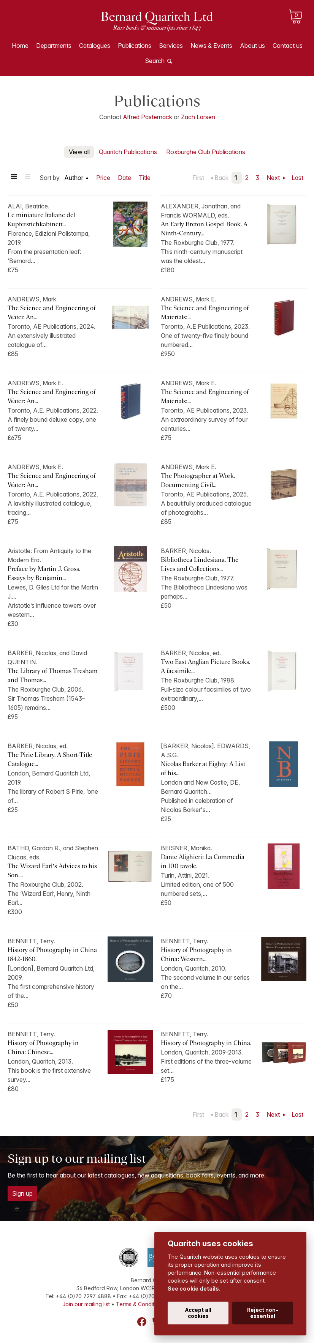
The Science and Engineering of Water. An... (51, 312)
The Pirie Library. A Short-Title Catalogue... (50, 759)
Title (145, 177)
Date (124, 177)
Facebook (141, 1321)
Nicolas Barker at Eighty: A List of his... (203, 768)
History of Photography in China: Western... (196, 954)
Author (73, 177)
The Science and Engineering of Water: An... (51, 396)
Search (155, 61)
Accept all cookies (198, 1313)
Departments (53, 45)
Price (103, 177)
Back (221, 177)
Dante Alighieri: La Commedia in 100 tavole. (202, 861)
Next (273, 177)
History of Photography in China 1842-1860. (52, 954)
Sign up (22, 1193)
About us (252, 45)
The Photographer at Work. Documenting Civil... (198, 480)
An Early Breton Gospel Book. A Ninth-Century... (204, 229)
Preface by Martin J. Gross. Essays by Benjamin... (44, 573)
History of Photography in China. (206, 1043)
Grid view (14, 177)
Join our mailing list (86, 1304)
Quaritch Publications (128, 152)
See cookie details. (194, 1288)
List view (27, 177)
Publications (134, 45)
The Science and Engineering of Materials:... (205, 312)
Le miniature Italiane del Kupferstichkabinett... (41, 219)
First (198, 177)
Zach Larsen (198, 117)
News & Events (211, 45)
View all (79, 152)
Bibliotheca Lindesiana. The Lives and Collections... (199, 564)
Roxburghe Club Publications (205, 152)
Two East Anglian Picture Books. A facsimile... (205, 666)
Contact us (288, 45)
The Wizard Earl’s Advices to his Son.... (52, 870)
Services (171, 45)
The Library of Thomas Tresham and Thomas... (53, 675)
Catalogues (94, 45)
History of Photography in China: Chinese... (43, 1047)
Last (297, 177)
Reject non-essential (262, 1313)
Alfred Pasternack (147, 117)
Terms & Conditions (140, 1304)
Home (20, 45)
